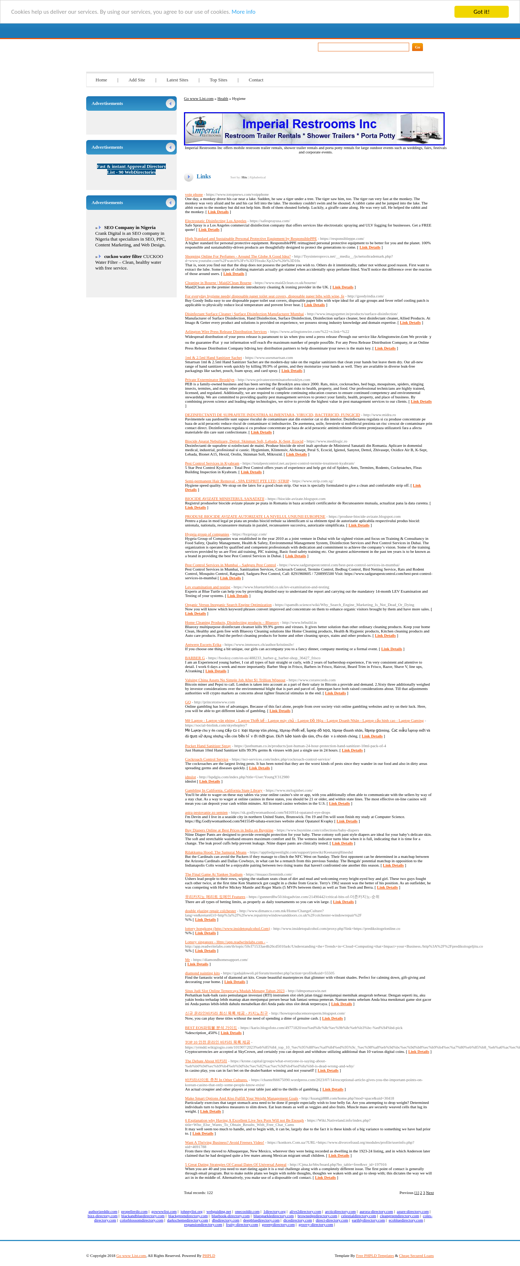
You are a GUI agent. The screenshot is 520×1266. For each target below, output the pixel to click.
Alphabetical (257, 177)
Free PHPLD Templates (375, 1255)
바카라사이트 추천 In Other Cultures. (216, 1079)
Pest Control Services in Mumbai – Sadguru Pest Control (230, 565)
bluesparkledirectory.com (273, 1216)
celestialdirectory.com (358, 1216)
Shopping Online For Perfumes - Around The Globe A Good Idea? (238, 256)
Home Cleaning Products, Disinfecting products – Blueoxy (232, 622)
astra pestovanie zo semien (206, 812)
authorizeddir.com (102, 1211)
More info (251, 12)
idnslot (190, 777)
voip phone (194, 194)
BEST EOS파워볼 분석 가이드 (211, 1027)
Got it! (482, 12)
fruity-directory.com (242, 1224)
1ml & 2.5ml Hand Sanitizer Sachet (213, 357)
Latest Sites (177, 79)
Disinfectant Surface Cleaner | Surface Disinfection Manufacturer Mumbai (244, 314)
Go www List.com (153, 44)
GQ (188, 702)
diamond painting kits (202, 973)
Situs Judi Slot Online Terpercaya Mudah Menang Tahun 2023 (235, 990)
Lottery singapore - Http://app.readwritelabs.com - (225, 942)
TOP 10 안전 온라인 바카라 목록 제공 (217, 1042)
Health (223, 98)
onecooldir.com (247, 1211)
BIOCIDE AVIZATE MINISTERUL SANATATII (224, 498)
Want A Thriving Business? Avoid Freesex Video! (224, 1142)
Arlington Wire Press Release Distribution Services (226, 331)
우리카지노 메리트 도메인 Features (215, 896)
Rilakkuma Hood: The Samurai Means (216, 852)
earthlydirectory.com (368, 1220)
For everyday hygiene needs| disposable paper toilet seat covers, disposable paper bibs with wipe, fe (264, 296)
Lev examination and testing (207, 587)
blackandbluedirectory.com (142, 1216)
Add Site (137, 79)
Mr (187, 959)
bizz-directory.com (103, 1216)
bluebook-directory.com (230, 1216)
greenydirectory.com (278, 1224)
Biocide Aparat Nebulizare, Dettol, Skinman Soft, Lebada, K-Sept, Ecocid (244, 441)
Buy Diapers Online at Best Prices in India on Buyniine (229, 830)
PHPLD (208, 1255)
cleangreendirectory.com (399, 1216)
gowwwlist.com (164, 1211)
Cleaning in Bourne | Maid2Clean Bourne (218, 282)
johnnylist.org (191, 1211)
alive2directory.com (305, 1211)
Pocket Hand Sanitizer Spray (208, 746)
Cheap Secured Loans (416, 1255)
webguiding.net (218, 1211)
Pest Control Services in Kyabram (212, 463)
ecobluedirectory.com (406, 1220)
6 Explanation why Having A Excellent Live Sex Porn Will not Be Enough (244, 1120)
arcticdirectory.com (340, 1211)
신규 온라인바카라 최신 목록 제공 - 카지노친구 (226, 1013)
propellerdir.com (134, 1211)
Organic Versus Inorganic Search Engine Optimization (228, 604)
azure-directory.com (413, 1211)
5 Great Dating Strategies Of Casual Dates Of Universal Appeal (235, 1164)
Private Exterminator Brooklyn (209, 379)
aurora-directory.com (376, 1211)
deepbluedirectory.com (261, 1220)
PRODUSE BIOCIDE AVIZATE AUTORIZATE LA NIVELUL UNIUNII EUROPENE (255, 516)
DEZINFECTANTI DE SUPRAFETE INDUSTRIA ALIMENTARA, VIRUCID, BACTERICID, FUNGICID (272, 414)
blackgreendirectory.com (188, 1216)
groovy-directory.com (315, 1224)
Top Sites (218, 79)
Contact (256, 79)
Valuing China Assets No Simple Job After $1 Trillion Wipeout (235, 680)
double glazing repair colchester (210, 911)
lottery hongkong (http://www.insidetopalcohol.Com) (227, 928)
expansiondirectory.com (203, 1224)
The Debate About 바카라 (206, 1061)
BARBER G (195, 658)
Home (101, 79)
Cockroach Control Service (206, 759)
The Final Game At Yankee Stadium (214, 874)
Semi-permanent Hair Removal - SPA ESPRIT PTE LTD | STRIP (237, 481)
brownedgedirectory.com (317, 1216)
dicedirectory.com (297, 1220)
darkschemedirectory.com (187, 1220)
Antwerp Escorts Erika (203, 644)
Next (430, 1192)
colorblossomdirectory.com (141, 1220)
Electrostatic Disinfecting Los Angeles (216, 221)
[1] (417, 1192)
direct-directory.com (332, 1220)
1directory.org (274, 1211)
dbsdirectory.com (225, 1220)
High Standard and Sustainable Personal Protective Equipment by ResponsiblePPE (251, 238)
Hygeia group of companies (207, 534)
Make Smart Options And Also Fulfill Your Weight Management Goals (241, 1098)
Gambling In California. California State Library (224, 790)
